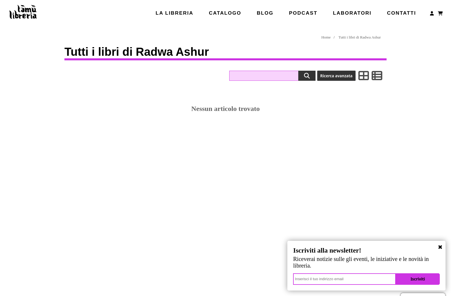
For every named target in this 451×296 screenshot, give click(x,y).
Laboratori (352, 13)
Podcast (303, 13)
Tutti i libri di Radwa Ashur (360, 37)
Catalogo (225, 13)
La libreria (174, 13)
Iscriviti (419, 279)
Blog (265, 13)
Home (326, 37)
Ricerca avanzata (336, 75)
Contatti (401, 13)
